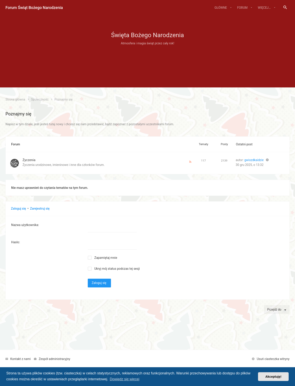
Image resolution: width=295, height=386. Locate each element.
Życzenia (29, 160)
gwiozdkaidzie (253, 160)
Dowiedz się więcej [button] (124, 379)
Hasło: (15, 242)
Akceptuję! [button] (273, 376)
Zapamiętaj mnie (105, 257)
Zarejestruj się (39, 208)
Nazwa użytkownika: (25, 225)
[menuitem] (285, 7)
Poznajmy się (18, 113)
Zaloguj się (18, 208)
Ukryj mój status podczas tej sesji (117, 268)
